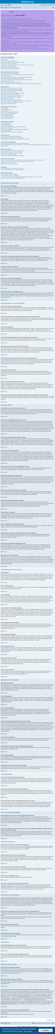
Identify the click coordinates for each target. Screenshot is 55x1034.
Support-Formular (41, 48)
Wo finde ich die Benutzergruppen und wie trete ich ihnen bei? (13, 126)
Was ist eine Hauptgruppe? (6, 130)
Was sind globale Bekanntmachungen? (9, 113)
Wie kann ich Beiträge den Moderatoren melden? (11, 99)
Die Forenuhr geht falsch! (6, 75)
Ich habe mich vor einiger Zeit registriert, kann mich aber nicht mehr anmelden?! (17, 64)
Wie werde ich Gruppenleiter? (7, 128)
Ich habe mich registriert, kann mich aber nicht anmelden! (12, 62)
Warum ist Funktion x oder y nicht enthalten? (10, 175)
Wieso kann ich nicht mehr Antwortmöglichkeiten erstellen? (13, 93)
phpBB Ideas (13, 982)
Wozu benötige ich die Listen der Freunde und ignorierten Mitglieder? (15, 143)
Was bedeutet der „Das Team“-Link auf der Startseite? (12, 131)
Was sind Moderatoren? (6, 124)
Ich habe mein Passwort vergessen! (8, 66)
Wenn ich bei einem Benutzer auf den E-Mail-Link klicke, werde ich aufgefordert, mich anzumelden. (21, 83)
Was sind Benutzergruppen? (6, 125)
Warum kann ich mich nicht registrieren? (9, 61)
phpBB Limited (17, 352)
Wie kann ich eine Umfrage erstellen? (8, 91)
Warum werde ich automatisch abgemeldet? (10, 67)
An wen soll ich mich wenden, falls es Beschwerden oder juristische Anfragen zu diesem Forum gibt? (21, 176)
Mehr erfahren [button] (28, 1031)
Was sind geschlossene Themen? (8, 117)
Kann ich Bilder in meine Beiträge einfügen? (10, 111)
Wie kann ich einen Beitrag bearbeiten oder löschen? (11, 89)
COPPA (24, 229)
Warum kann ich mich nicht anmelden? (9, 63)
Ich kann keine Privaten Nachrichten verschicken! (11, 136)
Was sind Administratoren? (6, 122)
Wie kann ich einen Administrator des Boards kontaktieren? (13, 178)
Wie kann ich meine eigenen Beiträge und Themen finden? (13, 155)
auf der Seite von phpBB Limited (32, 971)
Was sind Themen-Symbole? (7, 118)
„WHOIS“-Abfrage (47, 992)
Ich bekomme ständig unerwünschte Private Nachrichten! (12, 137)
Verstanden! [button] (45, 1030)
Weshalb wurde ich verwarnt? (7, 98)
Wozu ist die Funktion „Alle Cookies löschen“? (10, 68)
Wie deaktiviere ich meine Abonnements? (9, 163)
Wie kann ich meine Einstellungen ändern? (9, 73)
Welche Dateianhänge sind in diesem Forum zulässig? (12, 168)
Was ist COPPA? (4, 59)
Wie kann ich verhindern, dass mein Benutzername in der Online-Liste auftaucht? (17, 74)
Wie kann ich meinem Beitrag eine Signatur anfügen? (12, 90)
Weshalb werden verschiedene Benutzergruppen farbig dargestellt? (14, 129)
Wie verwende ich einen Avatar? (7, 81)
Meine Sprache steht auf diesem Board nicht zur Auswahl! (12, 78)
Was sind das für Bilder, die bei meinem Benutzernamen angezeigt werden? (16, 79)
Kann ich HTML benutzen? (6, 109)
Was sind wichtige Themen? (6, 115)
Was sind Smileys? (5, 110)
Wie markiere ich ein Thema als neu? (8, 103)
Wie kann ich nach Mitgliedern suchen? (9, 154)
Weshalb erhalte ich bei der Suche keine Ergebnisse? (12, 151)
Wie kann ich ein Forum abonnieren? (8, 162)
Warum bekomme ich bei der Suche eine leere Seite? (12, 153)
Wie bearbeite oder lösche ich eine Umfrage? (10, 94)
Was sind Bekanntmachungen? (7, 114)
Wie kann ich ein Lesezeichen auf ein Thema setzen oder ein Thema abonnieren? (17, 161)
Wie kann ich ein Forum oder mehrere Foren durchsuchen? (13, 150)
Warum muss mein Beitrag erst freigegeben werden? (11, 102)
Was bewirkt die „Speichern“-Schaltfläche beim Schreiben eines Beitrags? (16, 101)
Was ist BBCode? (4, 108)
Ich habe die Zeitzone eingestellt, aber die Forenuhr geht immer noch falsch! (16, 77)
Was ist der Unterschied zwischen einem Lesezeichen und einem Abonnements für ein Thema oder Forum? (23, 160)
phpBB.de (28, 352)
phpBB (23, 1026)
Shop (11, 12)
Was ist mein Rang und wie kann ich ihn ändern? (11, 82)
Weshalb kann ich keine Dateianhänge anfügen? (11, 97)
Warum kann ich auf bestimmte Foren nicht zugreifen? (12, 95)
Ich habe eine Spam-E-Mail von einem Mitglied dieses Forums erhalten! (15, 138)
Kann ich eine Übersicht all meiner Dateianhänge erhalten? (13, 169)
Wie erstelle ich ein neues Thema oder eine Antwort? (11, 88)
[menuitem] (10, 5)
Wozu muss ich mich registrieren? (8, 58)
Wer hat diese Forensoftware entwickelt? (9, 174)
